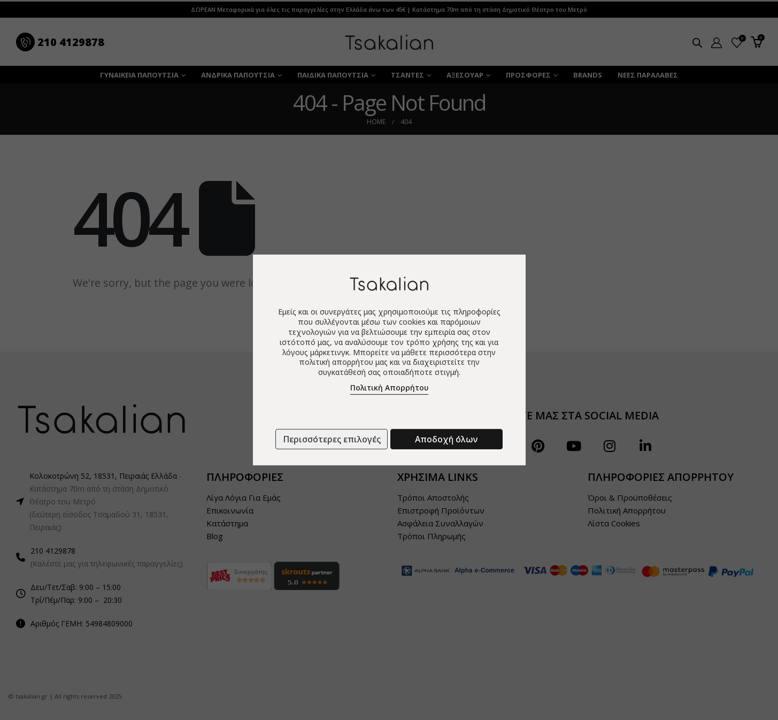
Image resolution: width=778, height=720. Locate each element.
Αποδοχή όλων (446, 439)
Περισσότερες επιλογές (332, 439)
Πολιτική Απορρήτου (389, 387)
